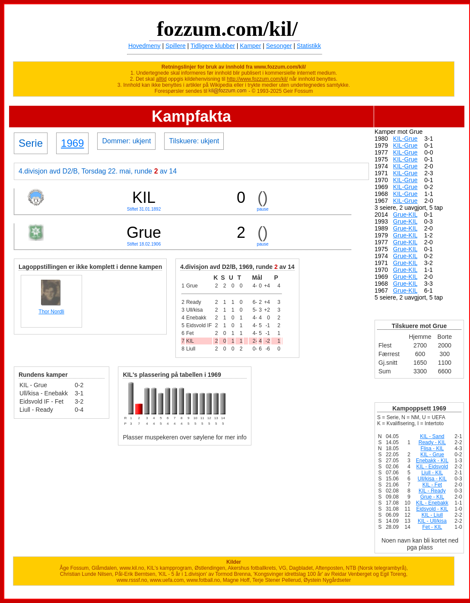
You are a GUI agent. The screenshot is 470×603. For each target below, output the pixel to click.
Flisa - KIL (432, 448)
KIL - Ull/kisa (432, 521)
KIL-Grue (405, 138)
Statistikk (309, 45)
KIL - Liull (432, 515)
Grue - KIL (432, 497)
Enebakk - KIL (432, 461)
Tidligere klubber (213, 45)
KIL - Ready (432, 491)
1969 (72, 143)
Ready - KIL (432, 442)
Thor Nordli (51, 312)
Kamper (250, 45)
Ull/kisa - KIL (432, 479)
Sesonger (279, 45)
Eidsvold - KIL (432, 509)
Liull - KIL (432, 473)
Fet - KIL (432, 527)
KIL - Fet (432, 485)
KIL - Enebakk (432, 503)
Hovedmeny (144, 45)
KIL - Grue (432, 454)
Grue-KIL (405, 214)
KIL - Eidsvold (432, 467)
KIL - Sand (432, 436)
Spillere (175, 45)
